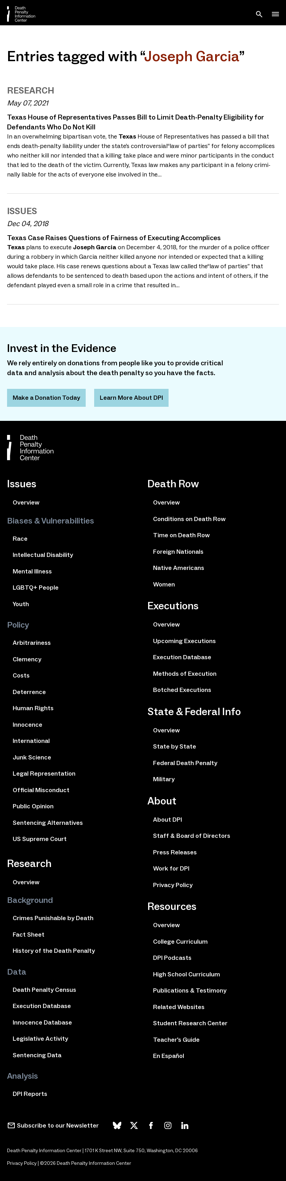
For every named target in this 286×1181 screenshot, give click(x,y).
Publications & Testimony (189, 990)
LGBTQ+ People (36, 587)
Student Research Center (190, 1023)
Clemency (27, 659)
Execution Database (42, 1006)
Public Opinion (33, 806)
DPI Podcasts (172, 958)
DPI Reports (30, 1094)
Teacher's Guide (176, 1040)
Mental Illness (32, 571)
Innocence (27, 725)
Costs (21, 675)
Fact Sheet (28, 934)
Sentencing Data (37, 1055)
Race (20, 539)
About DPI (167, 819)
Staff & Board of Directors (191, 836)
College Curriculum (180, 941)
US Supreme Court (40, 839)
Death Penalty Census (44, 990)
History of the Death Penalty (54, 951)
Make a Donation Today (46, 398)
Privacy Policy (173, 885)
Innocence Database (42, 1022)
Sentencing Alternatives (48, 823)
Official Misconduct (41, 790)
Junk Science (32, 757)
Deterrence (29, 692)
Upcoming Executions (184, 641)
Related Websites (179, 1007)
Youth (21, 604)
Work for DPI (171, 868)
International (31, 741)
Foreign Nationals (178, 552)
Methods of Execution (185, 674)
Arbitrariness (32, 643)
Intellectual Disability (43, 555)
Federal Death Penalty (185, 763)
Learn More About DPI (131, 398)
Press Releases (175, 852)
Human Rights (33, 708)
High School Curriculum (186, 974)
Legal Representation (44, 773)
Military (164, 779)
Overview (26, 502)
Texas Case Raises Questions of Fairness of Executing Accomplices (114, 237)
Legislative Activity (40, 1038)
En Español (168, 1056)
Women (164, 584)
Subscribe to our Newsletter (58, 1125)
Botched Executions (182, 690)
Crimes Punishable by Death (53, 918)
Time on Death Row (181, 535)
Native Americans (178, 568)
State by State (174, 746)
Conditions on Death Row (189, 519)
